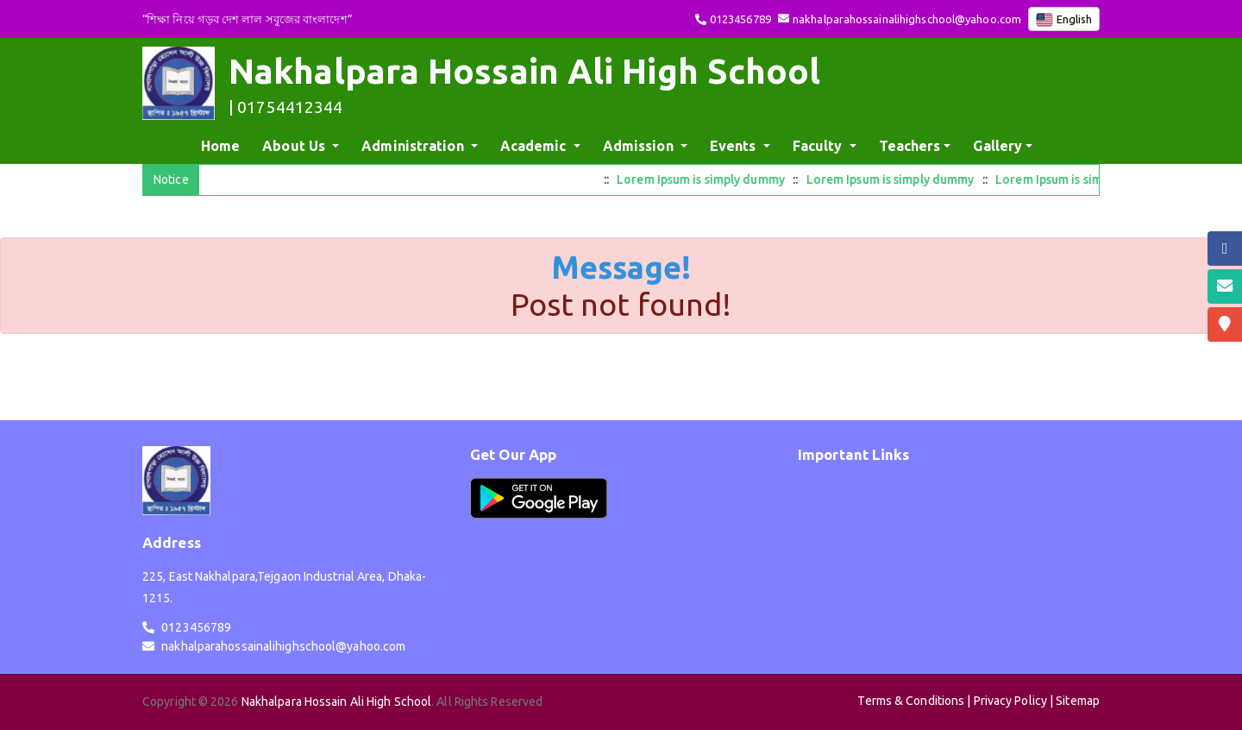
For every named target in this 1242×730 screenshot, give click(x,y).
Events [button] (735, 146)
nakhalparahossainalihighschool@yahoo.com (907, 19)
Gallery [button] (997, 146)
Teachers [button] (910, 146)
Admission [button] (640, 146)
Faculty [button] (819, 146)
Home (224, 144)
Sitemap (1078, 701)
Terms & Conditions (910, 701)
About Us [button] (295, 146)
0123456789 (740, 19)
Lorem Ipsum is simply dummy (709, 179)
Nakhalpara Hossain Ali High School (336, 701)
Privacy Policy (1010, 701)
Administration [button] (414, 146)
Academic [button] (535, 146)
